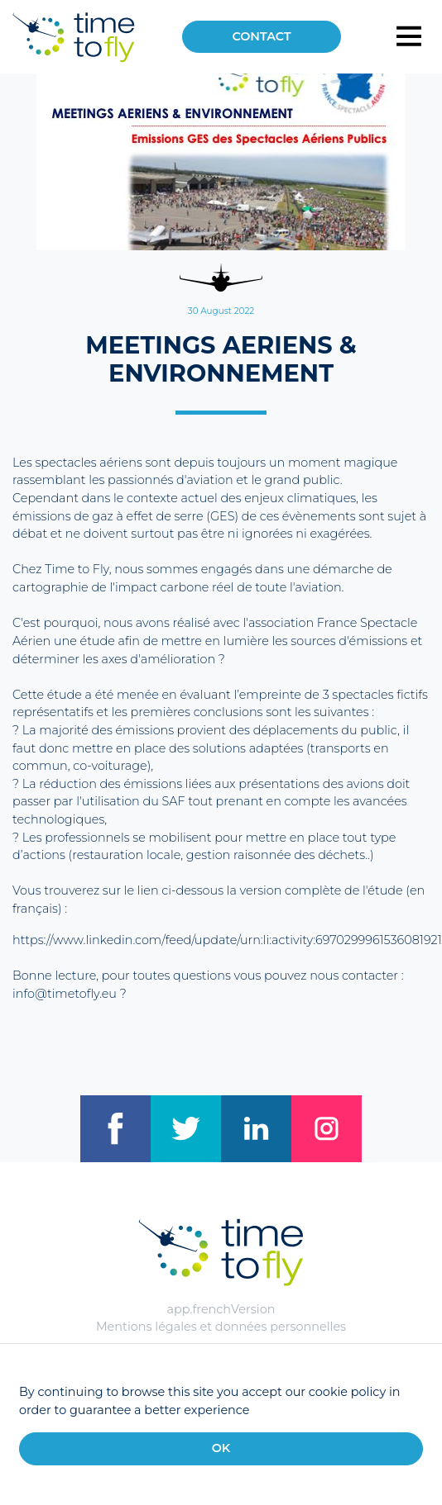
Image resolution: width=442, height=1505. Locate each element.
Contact (261, 36)
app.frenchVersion (221, 1309)
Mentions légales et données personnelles (221, 1326)
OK (221, 1448)
